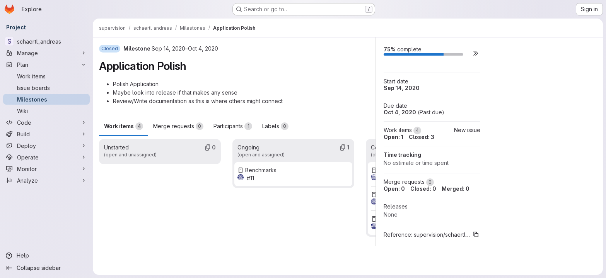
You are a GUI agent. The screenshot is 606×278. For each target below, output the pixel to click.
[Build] (46, 134)
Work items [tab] (123, 126)
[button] (475, 53)
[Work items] (46, 76)
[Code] (46, 122)
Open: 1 (393, 137)
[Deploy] (46, 145)
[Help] (46, 255)
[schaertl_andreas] (46, 41)
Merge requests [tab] (178, 126)
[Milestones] (46, 99)
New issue (467, 130)
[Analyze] (46, 180)
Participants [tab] (232, 126)
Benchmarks (261, 170)
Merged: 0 (455, 188)
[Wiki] (46, 110)
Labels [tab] (275, 126)
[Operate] (46, 157)
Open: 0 (394, 188)
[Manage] (46, 52)
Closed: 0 (423, 188)
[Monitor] (46, 168)
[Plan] (46, 64)
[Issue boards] (46, 87)
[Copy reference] (475, 234)
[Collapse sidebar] (46, 268)
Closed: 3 (421, 137)
